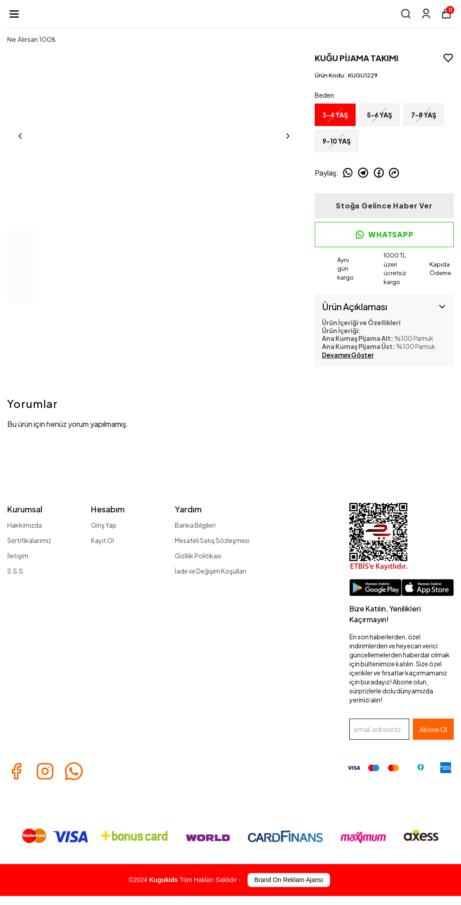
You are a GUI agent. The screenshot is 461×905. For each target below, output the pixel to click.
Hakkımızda (24, 525)
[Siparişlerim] (426, 13)
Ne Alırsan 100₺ (31, 39)
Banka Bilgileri (195, 525)
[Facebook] (16, 771)
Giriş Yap (104, 525)
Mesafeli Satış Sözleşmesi (212, 540)
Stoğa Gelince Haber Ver (384, 205)
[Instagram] (45, 771)
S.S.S (15, 571)
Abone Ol (433, 729)
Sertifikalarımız (29, 540)
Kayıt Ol (102, 540)
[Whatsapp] (74, 771)
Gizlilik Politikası (198, 556)
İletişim (17, 556)
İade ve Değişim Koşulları (210, 571)
